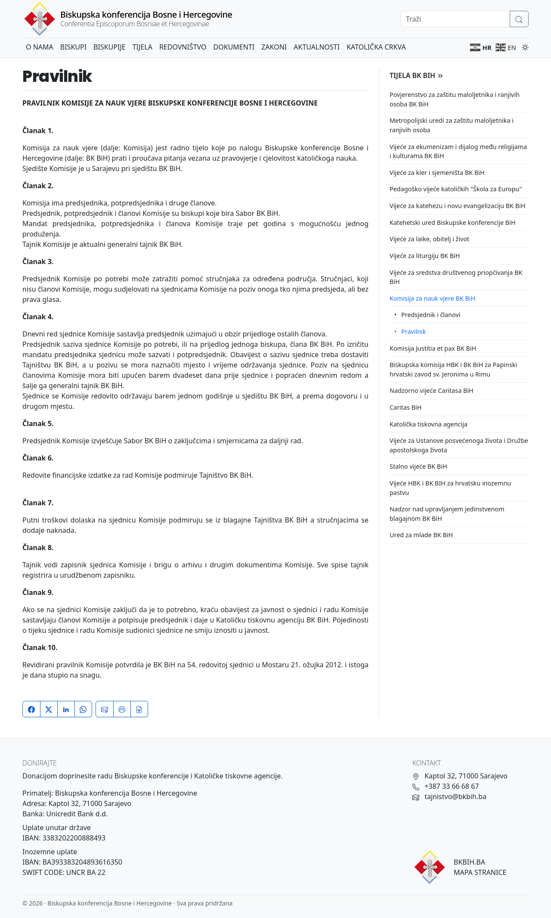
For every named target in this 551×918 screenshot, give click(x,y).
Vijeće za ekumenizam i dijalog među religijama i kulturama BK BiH (458, 151)
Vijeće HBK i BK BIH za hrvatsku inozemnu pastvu (450, 488)
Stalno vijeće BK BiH (418, 466)
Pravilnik (413, 331)
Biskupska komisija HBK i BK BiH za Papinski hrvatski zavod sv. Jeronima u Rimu (453, 369)
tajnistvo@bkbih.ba (455, 796)
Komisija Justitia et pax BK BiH (433, 348)
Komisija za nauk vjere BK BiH (432, 298)
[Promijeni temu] (523, 46)
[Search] (455, 19)
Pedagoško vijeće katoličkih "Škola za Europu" (456, 189)
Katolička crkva (376, 47)
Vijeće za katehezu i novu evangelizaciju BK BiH (458, 206)
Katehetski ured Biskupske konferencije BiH (453, 222)
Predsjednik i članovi (430, 315)
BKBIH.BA (469, 862)
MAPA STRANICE (480, 872)
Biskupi (73, 47)
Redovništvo (183, 47)
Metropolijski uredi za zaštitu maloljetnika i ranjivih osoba (452, 125)
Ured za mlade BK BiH (421, 535)
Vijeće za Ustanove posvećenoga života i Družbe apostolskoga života (459, 445)
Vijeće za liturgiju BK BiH (425, 256)
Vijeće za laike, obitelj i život (429, 239)
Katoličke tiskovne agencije (237, 776)
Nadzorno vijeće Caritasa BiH (432, 390)
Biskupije (109, 47)
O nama (39, 47)
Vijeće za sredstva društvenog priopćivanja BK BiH (456, 277)
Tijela (142, 47)
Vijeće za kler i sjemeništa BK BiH (437, 172)
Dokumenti (234, 47)
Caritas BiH (405, 407)
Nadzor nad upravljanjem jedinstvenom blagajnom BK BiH (447, 514)
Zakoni (274, 47)
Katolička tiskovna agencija (428, 424)
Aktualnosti (317, 47)
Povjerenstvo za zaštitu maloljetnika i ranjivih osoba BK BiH (455, 99)
